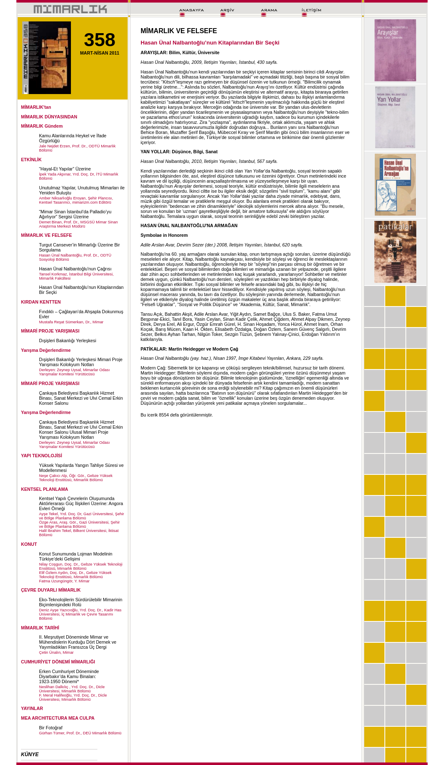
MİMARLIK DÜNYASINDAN (49, 116)
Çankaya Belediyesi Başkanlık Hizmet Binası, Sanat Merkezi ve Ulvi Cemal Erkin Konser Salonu (81, 398)
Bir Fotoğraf (51, 727)
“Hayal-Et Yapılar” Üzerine (65, 168)
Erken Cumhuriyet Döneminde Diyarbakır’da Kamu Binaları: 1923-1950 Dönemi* (69, 676)
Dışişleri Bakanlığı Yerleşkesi (67, 340)
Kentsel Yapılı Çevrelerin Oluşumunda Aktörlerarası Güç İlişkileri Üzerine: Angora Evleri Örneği (81, 503)
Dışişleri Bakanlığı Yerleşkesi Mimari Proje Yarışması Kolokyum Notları (81, 362)
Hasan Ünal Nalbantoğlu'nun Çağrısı (75, 268)
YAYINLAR (32, 708)
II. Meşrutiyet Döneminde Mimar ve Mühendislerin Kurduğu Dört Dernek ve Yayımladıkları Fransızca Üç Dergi (77, 642)
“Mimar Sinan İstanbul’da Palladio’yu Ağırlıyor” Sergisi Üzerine (75, 214)
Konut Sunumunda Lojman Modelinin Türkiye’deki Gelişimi (75, 556)
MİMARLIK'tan (36, 107)
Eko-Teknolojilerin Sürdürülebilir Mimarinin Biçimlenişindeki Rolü (80, 602)
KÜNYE (30, 754)
